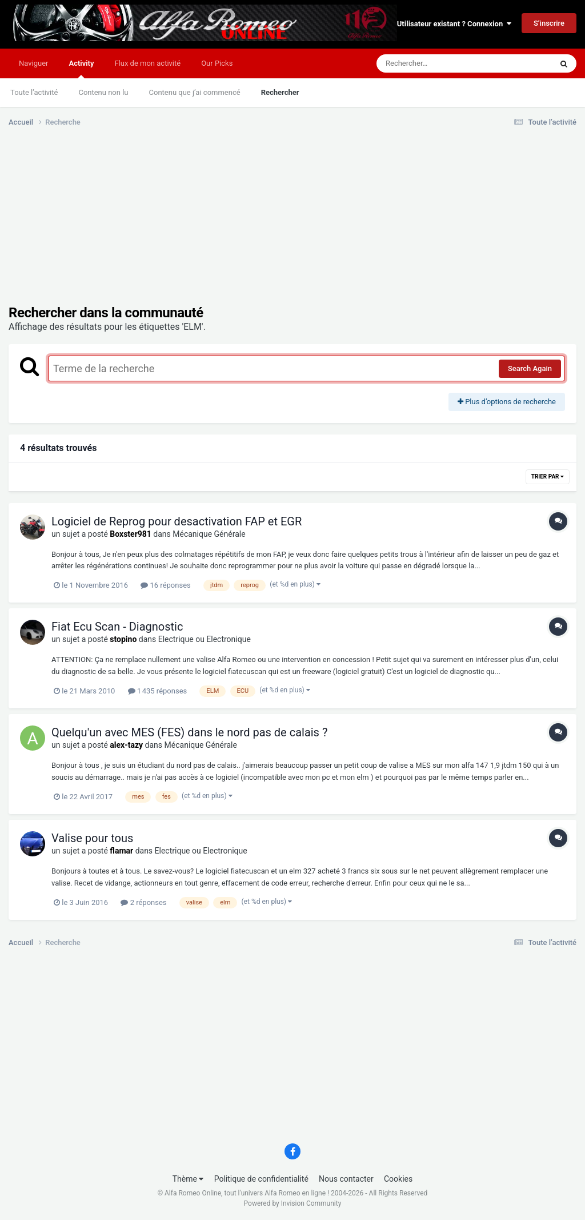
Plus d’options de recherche (507, 401)
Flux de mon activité (147, 63)
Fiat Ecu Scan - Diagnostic (117, 626)
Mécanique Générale (209, 534)
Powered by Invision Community (293, 1203)
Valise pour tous (92, 838)
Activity (81, 68)
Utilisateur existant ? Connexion (454, 23)
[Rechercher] (433, 63)
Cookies (398, 1178)
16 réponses (165, 585)
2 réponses (143, 902)
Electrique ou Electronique (204, 639)
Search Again (530, 368)
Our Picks (217, 63)
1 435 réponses (157, 691)
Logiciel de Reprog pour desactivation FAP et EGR (176, 521)
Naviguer (33, 63)
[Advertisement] (142, 225)
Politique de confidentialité (261, 1178)
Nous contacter (346, 1178)
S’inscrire (549, 23)
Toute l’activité (34, 92)
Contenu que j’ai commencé (195, 92)
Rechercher (280, 92)
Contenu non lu (103, 92)
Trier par (547, 476)
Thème (188, 1178)
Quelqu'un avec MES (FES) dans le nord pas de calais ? (189, 732)
